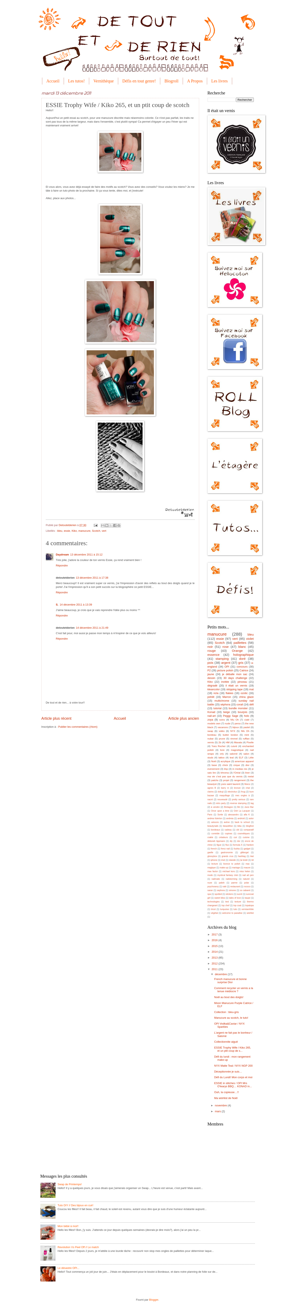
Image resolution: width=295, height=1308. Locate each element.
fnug (243, 792)
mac (248, 864)
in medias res (240, 769)
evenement (214, 769)
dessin (211, 678)
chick (225, 765)
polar (246, 883)
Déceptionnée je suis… (228, 1071)
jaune (211, 674)
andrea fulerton (215, 818)
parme (234, 883)
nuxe (210, 883)
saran (210, 890)
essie (67, 530)
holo (246, 715)
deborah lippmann (216, 841)
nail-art (212, 715)
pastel (246, 727)
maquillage (225, 795)
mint (246, 735)
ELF (241, 757)
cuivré (234, 746)
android (241, 818)
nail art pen (248, 875)
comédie (215, 833)
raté (224, 886)
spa (209, 894)
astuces (215, 822)
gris (240, 662)
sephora (221, 890)
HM (228, 742)
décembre (221, 974)
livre (222, 750)
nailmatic (216, 879)
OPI (227, 666)
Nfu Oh (234, 719)
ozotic (244, 693)
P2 (209, 670)
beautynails (213, 826)
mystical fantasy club (227, 875)
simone (232, 890)
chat (248, 788)
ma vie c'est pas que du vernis (225, 776)
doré (242, 658)
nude (227, 723)
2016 (215, 940)
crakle (210, 837)
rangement (240, 780)
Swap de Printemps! (70, 1184)
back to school (242, 822)
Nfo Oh (245, 731)
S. (57, 604)
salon (246, 754)
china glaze (246, 696)
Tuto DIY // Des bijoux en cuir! (75, 1205)
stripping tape (234, 689)
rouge (212, 650)
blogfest (250, 826)
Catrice (243, 670)
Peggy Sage (230, 715)
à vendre (215, 807)
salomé (233, 754)
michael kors (228, 871)
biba (239, 826)
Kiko (74, 530)
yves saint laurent (230, 784)
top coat (237, 905)
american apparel (244, 761)
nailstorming (231, 879)
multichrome (221, 700)
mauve (247, 867)
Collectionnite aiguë (226, 1041)
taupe (247, 898)
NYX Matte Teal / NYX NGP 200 (233, 1065)
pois (210, 662)
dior (247, 765)
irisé (223, 860)
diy (231, 841)
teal (232, 757)
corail (240, 704)
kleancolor (214, 689)
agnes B (212, 788)
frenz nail (225, 849)
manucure (84, 530)
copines (228, 833)
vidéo (222, 731)
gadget (247, 849)
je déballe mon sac (234, 674)
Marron (226, 696)
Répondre (62, 565)
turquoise (224, 909)
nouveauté (222, 799)
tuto (235, 909)
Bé (238, 807)
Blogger (153, 1299)
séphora (225, 704)
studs (210, 757)
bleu (59, 530)
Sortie (220, 814)
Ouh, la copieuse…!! (226, 1092)
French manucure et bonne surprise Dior (230, 980)
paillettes (240, 642)
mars (218, 1111)
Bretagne (228, 807)
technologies (214, 902)
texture (238, 902)
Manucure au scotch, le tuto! (231, 1017)
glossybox (212, 856)
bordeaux (215, 830)
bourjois (242, 712)
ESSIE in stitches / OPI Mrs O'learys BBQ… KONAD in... (233, 1085)
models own (214, 723)
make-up (224, 867)
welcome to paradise (232, 913)
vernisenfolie (248, 909)
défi (251, 704)
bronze (237, 788)
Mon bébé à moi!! (68, 1226)
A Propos (195, 81)
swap (210, 731)
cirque (236, 765)
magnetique (237, 750)
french (214, 849)
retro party (221, 803)
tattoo (221, 757)
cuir (235, 837)
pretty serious (238, 799)
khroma (225, 772)
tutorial (217, 708)
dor (238, 841)
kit (252, 860)
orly (222, 754)
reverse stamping (238, 803)
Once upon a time (220, 811)
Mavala (238, 742)
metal (251, 776)
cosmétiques (244, 833)
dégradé (212, 685)
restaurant (235, 886)
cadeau (228, 830)
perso (238, 723)
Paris (210, 814)
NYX (232, 731)
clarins (211, 792)
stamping (222, 658)
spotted (218, 894)
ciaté (246, 719)
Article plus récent (56, 718)
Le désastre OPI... (68, 1268)
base (214, 765)
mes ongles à (242, 795)
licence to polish (231, 864)
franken (250, 845)
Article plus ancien (183, 718)
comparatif (248, 830)
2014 (215, 951)
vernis (211, 742)
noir (210, 646)
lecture (215, 864)
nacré (210, 799)
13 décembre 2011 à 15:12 (86, 554)
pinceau (242, 681)
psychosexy (213, 886)
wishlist (250, 913)
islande (232, 860)
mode (210, 875)
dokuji (221, 792)
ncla (215, 693)
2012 (215, 963)
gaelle (210, 852)
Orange (237, 650)
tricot (213, 909)
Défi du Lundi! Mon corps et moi (233, 1077)
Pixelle (250, 742)
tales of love (235, 898)
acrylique (225, 761)
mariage (236, 867)
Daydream (62, 554)
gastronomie (227, 852)
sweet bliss (219, 898)
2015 (215, 946)
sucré (239, 894)
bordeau (212, 735)
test (227, 902)
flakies (229, 693)
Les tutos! (76, 81)
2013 (215, 957)
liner (247, 772)
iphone (214, 860)
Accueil (53, 81)
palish (222, 883)
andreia (229, 818)
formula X (237, 845)
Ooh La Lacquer (242, 811)
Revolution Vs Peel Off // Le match (78, 1247)
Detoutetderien (68, 525)
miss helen (244, 871)
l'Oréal (237, 772)
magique (212, 867)
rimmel (234, 738)
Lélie (251, 757)
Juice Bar (249, 807)
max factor (213, 871)
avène (227, 822)
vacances (223, 727)
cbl (237, 830)
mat (251, 689)
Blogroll (171, 81)
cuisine (246, 837)
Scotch (96, 530)
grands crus (227, 856)
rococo (247, 886)
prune (222, 738)
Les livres (219, 81)
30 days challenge (235, 678)
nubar (211, 738)
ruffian (246, 738)
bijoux (236, 727)
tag (252, 803)
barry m (225, 788)
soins (222, 719)
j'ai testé (244, 860)
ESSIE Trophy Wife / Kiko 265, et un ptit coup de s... (232, 1049)
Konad (211, 712)
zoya (210, 719)
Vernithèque (103, 81)
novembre (221, 1105)
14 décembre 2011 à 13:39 (76, 604)
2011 (215, 969)
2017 (215, 934)
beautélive (228, 826)
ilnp (226, 769)
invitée (225, 681)
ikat (252, 856)
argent (225, 662)
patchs (214, 780)
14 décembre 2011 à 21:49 (92, 627)
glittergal (244, 852)
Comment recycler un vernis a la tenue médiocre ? (233, 990)
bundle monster (238, 708)
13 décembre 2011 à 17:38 (92, 577)
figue (219, 845)
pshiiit (211, 696)
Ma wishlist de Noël (226, 1098)
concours (242, 666)
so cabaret (245, 890)
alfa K (247, 814)
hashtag (242, 856)
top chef (225, 905)
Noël (213, 761)
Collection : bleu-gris (226, 1012)
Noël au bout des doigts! (228, 997)
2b (219, 742)
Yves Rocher (219, 746)
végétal (214, 913)
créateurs (223, 837)
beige (226, 712)
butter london (230, 735)
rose (225, 646)
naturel (246, 879)
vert (104, 530)
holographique (243, 654)
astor (251, 818)
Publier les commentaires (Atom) (78, 726)
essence (214, 654)
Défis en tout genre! (139, 81)
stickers (229, 894)
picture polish (225, 670)
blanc (242, 646)
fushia (236, 849)
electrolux (232, 792)
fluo (227, 845)
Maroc (247, 784)
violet (250, 638)
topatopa (249, 905)
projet (226, 780)
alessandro (233, 814)
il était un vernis (236, 685)
